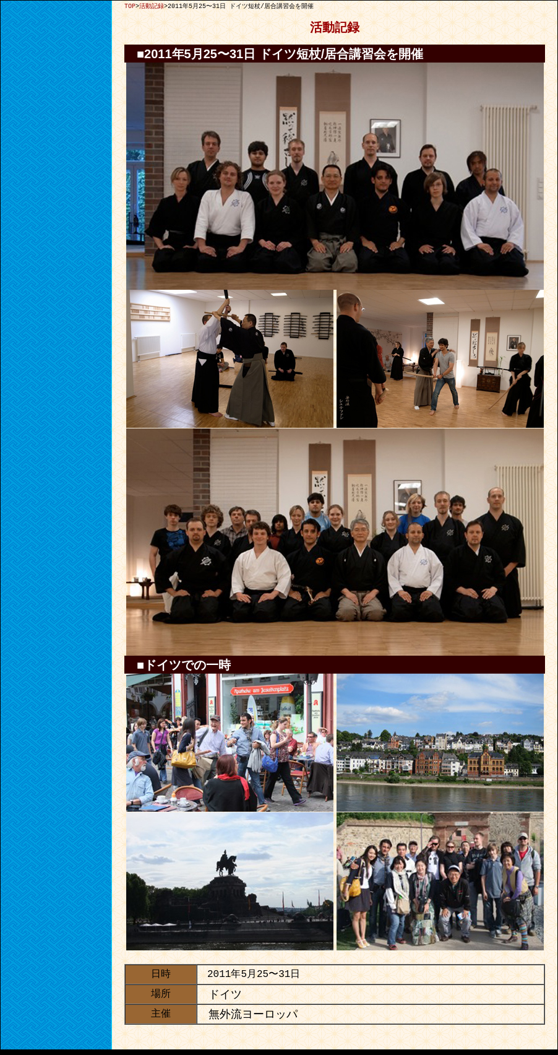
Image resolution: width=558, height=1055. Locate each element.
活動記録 (151, 6)
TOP (129, 6)
